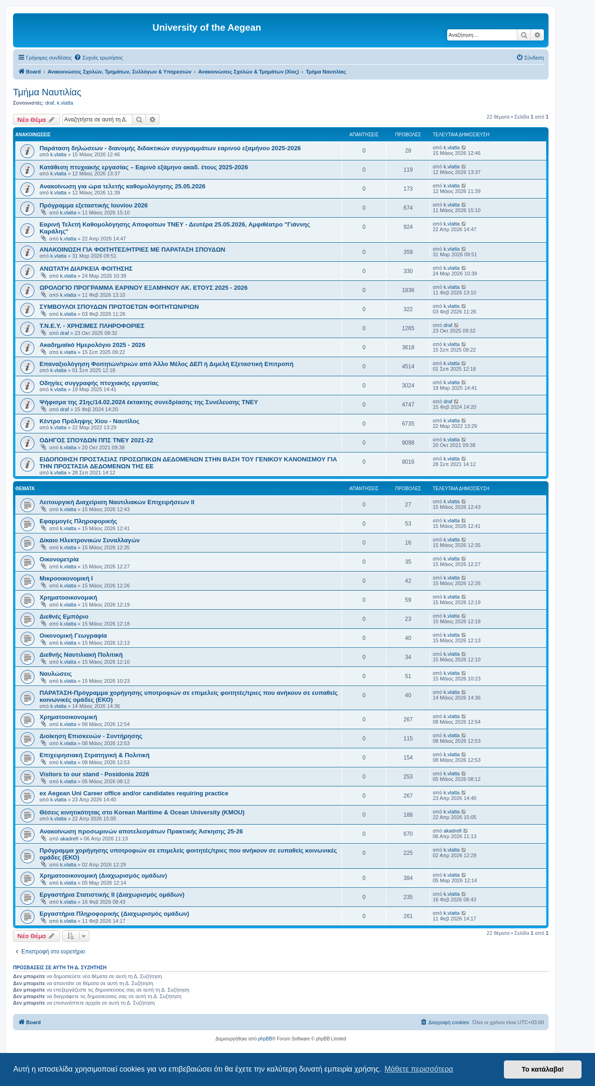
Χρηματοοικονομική (68, 597)
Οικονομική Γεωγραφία (73, 635)
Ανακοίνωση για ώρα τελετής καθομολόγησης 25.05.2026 (122, 186)
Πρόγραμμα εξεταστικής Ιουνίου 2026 (94, 205)
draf (49, 103)
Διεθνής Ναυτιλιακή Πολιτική (81, 654)
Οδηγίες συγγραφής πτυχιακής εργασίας (99, 383)
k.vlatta (65, 103)
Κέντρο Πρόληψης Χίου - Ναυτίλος (89, 421)
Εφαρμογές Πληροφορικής (78, 521)
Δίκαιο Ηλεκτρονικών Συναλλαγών (90, 540)
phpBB (265, 1038)
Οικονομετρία (59, 559)
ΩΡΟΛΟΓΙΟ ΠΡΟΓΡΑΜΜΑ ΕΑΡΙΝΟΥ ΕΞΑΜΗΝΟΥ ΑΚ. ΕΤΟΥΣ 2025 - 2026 (143, 287)
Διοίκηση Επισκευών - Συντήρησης (91, 736)
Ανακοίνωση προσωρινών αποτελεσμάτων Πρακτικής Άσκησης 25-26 (141, 831)
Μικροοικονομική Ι (66, 578)
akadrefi (69, 838)
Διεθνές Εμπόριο (64, 616)
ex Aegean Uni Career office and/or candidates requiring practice (134, 793)
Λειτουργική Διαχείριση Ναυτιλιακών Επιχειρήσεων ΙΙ (117, 502)
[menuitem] (98, 57)
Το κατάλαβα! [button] (543, 1069)
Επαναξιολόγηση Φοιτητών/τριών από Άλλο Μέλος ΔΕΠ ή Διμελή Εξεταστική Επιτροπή (166, 363)
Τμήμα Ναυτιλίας (47, 92)
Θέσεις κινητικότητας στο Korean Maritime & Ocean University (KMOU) (142, 812)
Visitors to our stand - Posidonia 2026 (94, 774)
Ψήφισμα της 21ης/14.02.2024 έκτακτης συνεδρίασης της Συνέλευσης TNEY (149, 402)
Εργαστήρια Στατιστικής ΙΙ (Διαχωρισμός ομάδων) (112, 894)
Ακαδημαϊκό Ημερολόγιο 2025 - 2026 (92, 344)
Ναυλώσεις (56, 673)
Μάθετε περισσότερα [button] (418, 1069)
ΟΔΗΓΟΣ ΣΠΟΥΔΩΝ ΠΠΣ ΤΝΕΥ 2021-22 (96, 440)
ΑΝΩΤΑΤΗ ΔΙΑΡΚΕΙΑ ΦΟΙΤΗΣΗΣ (86, 268)
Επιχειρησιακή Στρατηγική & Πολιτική (95, 755)
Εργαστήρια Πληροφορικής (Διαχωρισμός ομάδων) (114, 913)
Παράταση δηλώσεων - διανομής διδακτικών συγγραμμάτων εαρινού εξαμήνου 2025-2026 (170, 148)
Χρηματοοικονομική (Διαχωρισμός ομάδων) (103, 875)
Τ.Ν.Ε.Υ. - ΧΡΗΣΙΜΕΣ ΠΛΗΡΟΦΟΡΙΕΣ (92, 325)
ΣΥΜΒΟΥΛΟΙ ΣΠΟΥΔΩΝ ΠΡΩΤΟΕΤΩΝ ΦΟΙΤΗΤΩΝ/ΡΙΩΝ (119, 306)
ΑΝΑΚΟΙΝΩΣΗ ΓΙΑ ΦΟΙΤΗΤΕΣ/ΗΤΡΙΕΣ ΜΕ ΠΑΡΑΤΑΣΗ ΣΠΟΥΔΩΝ (132, 249)
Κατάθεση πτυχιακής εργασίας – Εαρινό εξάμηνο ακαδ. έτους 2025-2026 (144, 167)
